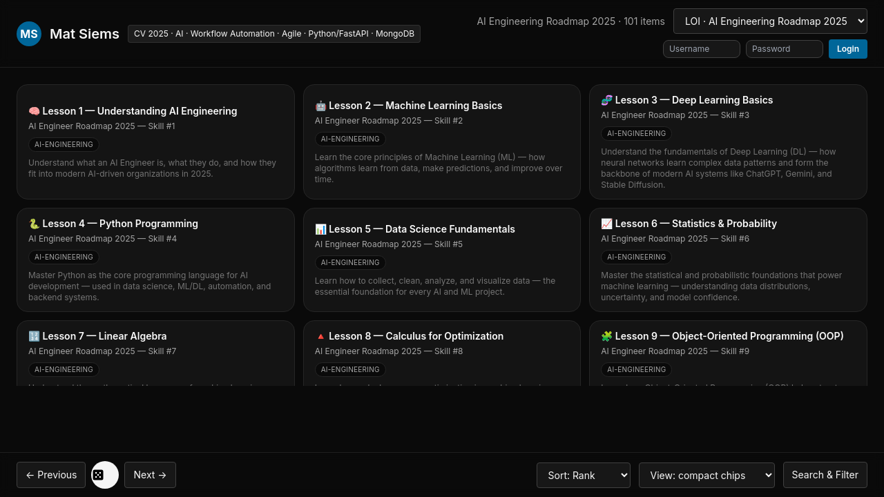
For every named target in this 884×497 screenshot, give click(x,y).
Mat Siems (84, 34)
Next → (149, 474)
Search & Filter (825, 474)
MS (28, 34)
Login (848, 48)
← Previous (51, 474)
